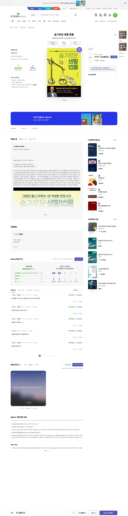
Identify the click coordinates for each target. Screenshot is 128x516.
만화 (44, 21)
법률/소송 (31, 27)
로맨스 (24, 21)
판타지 (34, 21)
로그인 (93, 8)
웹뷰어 (35, 84)
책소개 (21, 139)
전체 (25, 364)
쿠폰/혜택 (121, 53)
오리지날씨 (56, 21)
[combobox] (34, 15)
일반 (18, 21)
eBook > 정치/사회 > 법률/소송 (21, 149)
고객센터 (115, 8)
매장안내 (110, 8)
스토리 (64, 8)
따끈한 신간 (103, 21)
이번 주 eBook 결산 (112, 21)
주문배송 (105, 8)
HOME (11, 27)
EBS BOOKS (14, 53)
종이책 (36, 364)
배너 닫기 (125, 3)
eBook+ (63, 21)
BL (29, 21)
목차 (26, 139)
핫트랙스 (56, 8)
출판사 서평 (32, 139)
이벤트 (96, 21)
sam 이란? (121, 56)
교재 (49, 21)
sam (48, 8)
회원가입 (88, 8)
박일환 (12, 50)
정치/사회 (23, 27)
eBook (40, 8)
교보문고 (32, 8)
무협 (39, 21)
